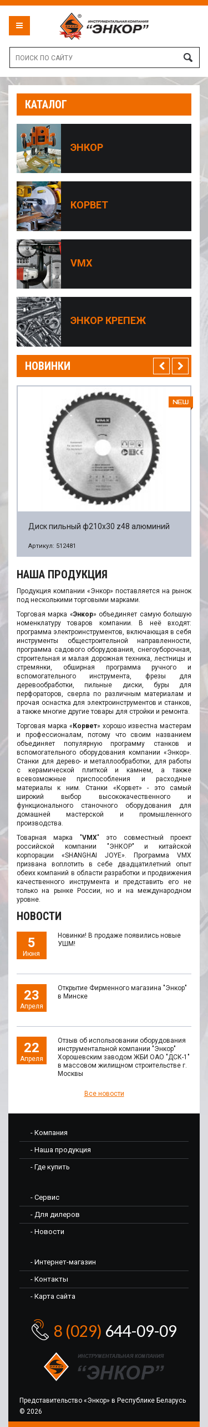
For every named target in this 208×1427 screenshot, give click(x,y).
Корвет (89, 205)
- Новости (47, 1231)
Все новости (104, 1093)
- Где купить (50, 1167)
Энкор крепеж (108, 320)
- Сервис (45, 1197)
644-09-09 (115, 1330)
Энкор (86, 147)
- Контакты (49, 1279)
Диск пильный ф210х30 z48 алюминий (99, 526)
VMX (81, 263)
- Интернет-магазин (63, 1262)
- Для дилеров (55, 1214)
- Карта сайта (53, 1296)
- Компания (49, 1132)
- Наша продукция (61, 1150)
